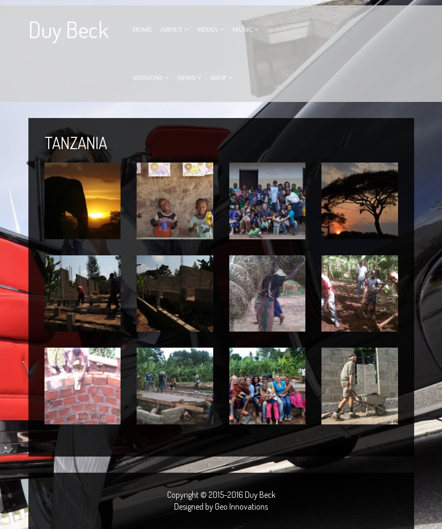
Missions (148, 78)
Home (142, 29)
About (171, 29)
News (186, 78)
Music (243, 29)
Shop (218, 78)
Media (207, 29)
